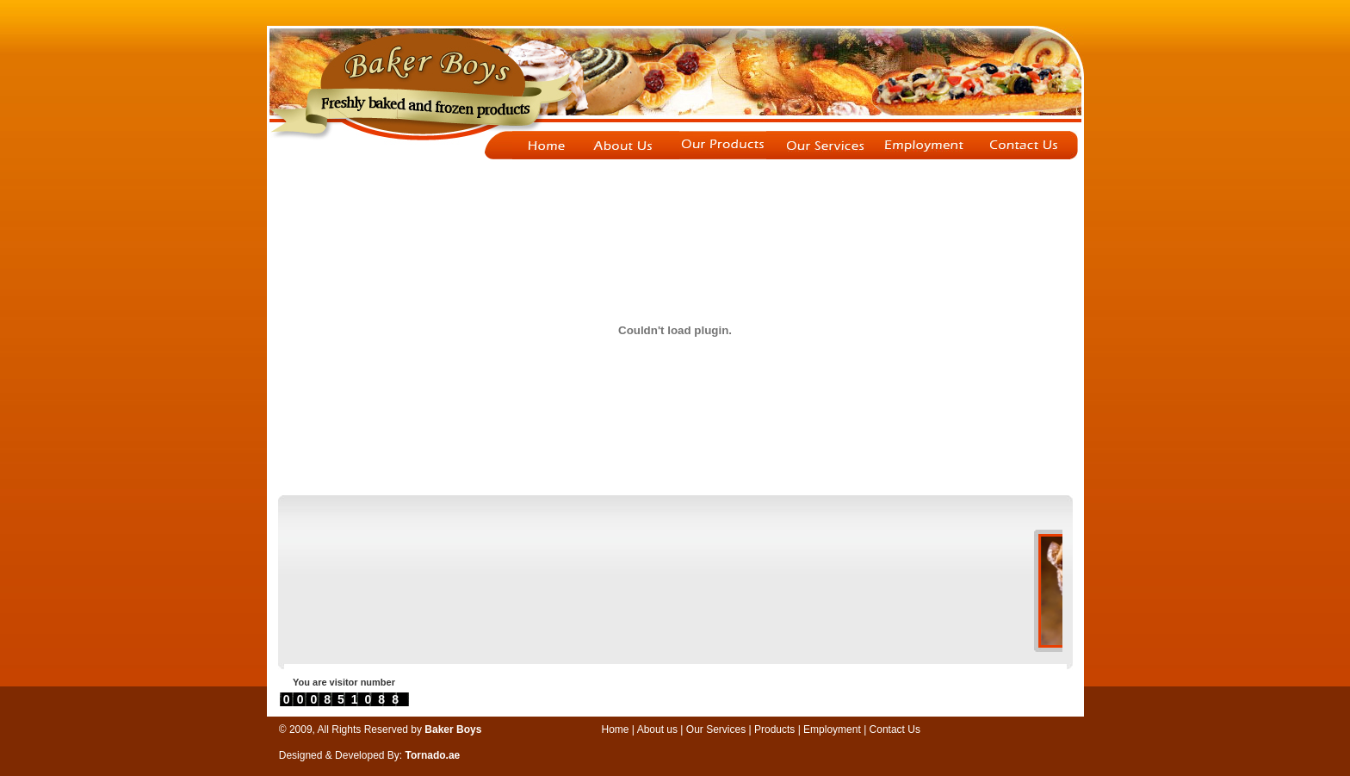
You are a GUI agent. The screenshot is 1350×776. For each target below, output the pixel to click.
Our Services (717, 729)
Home (615, 729)
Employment (833, 729)
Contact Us (895, 729)
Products (774, 729)
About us (657, 729)
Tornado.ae (433, 755)
